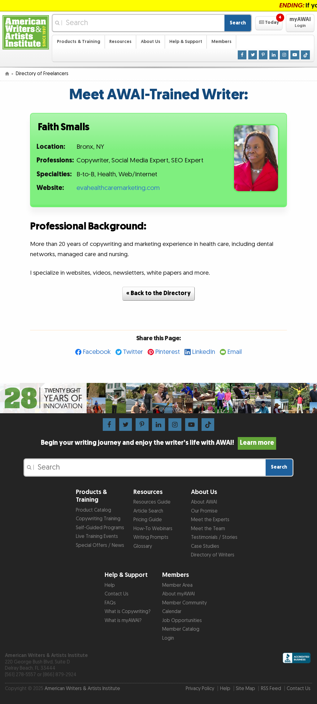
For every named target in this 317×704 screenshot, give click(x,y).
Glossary (142, 546)
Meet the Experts (210, 520)
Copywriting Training (98, 519)
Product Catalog (93, 510)
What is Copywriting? (127, 611)
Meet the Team (208, 529)
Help (110, 585)
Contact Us (116, 594)
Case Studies (205, 546)
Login (168, 638)
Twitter (133, 352)
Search (238, 23)
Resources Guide (152, 502)
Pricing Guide (147, 520)
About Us (150, 42)
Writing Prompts (150, 537)
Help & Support (185, 42)
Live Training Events (97, 536)
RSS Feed (271, 688)
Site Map (245, 688)
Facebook (97, 352)
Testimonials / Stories (214, 537)
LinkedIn (203, 352)
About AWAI (204, 502)
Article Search (148, 511)
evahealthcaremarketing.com (118, 188)
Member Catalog (180, 629)
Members (221, 42)
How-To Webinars (152, 529)
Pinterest (167, 352)
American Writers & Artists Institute (82, 688)
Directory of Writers (212, 555)
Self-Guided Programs (100, 528)
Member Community (184, 603)
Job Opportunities (182, 620)
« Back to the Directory (158, 293)
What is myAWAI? (123, 620)
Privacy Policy (200, 688)
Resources (120, 42)
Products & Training (78, 42)
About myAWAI (178, 594)
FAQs (110, 603)
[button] (269, 23)
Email (234, 352)
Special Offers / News (100, 545)
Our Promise (204, 511)
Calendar (171, 611)
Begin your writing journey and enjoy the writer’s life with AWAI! (158, 443)
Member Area (177, 585)
